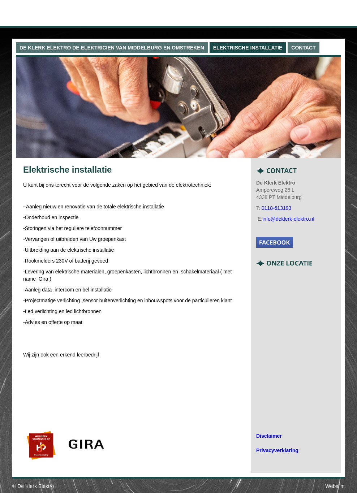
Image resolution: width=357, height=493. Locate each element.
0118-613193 (277, 208)
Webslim (335, 486)
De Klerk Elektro (35, 486)
